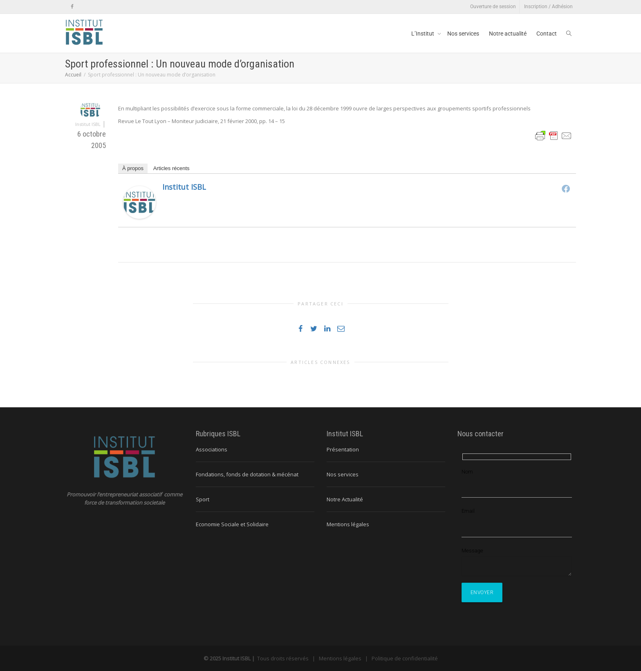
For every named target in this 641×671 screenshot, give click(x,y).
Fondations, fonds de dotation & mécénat (247, 474)
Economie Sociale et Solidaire (232, 524)
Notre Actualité (345, 499)
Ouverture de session (493, 6)
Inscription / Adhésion (548, 6)
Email (468, 511)
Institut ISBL (184, 187)
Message (472, 551)
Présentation (343, 449)
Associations (211, 449)
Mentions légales (348, 524)
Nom (467, 472)
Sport (202, 499)
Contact (546, 33)
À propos (132, 168)
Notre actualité (508, 33)
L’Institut (423, 33)
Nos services (463, 33)
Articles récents (171, 168)
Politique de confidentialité (405, 658)
